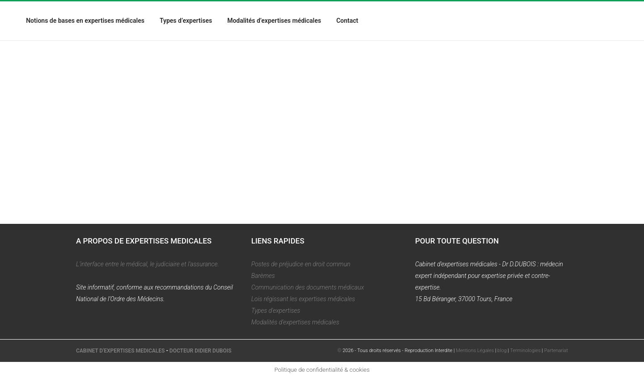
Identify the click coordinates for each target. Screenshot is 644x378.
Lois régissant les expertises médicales (303, 298)
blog (502, 350)
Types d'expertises (276, 310)
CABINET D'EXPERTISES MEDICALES (120, 351)
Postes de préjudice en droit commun (301, 264)
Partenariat (556, 350)
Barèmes (263, 275)
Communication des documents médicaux (307, 287)
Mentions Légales (475, 350)
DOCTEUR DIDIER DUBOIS (200, 351)
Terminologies (525, 350)
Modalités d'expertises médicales (295, 322)
